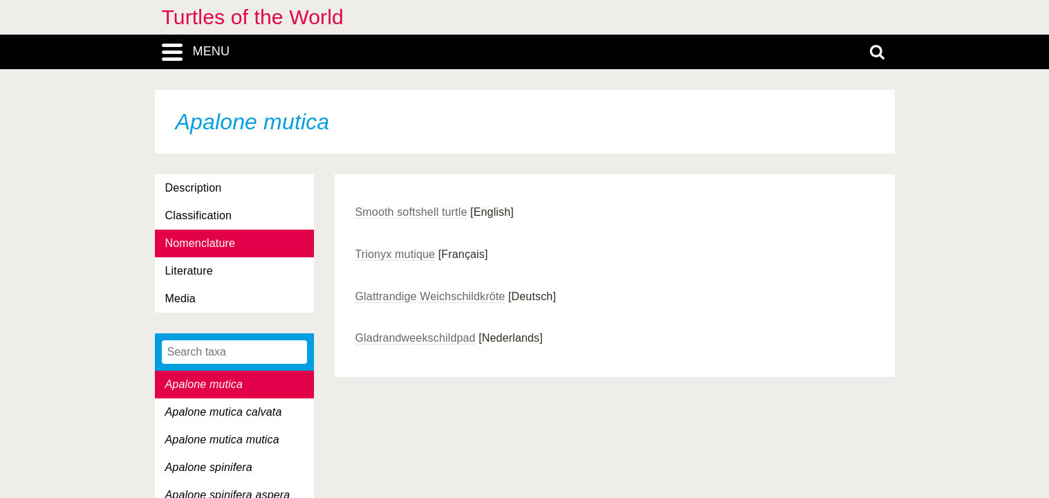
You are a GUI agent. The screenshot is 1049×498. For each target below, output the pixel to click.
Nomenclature (200, 243)
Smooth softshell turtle (411, 212)
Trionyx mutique (395, 254)
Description (193, 188)
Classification (198, 215)
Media (180, 298)
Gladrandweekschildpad (415, 338)
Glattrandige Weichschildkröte (430, 296)
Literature (189, 271)
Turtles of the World (253, 17)
